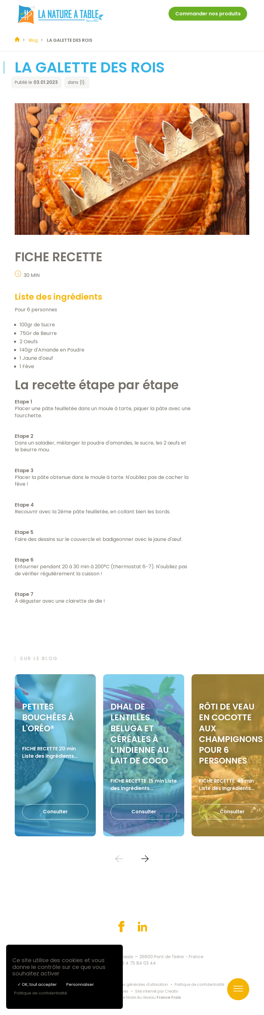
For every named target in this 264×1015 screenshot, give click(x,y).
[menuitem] (207, 14)
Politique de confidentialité (199, 984)
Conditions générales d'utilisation (136, 984)
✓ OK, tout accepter (37, 984)
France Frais (169, 997)
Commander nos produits (208, 13)
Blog (33, 40)
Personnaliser (80, 984)
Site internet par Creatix (156, 991)
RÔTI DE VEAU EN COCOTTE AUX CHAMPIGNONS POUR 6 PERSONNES (231, 733)
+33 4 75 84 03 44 (136, 963)
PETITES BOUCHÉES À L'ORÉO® (48, 717)
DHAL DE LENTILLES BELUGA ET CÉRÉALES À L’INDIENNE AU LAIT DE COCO (140, 733)
